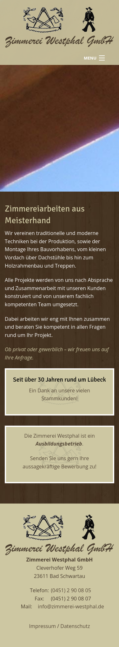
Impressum (42, 626)
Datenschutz (75, 626)
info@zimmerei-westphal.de (71, 606)
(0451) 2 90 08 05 (71, 590)
